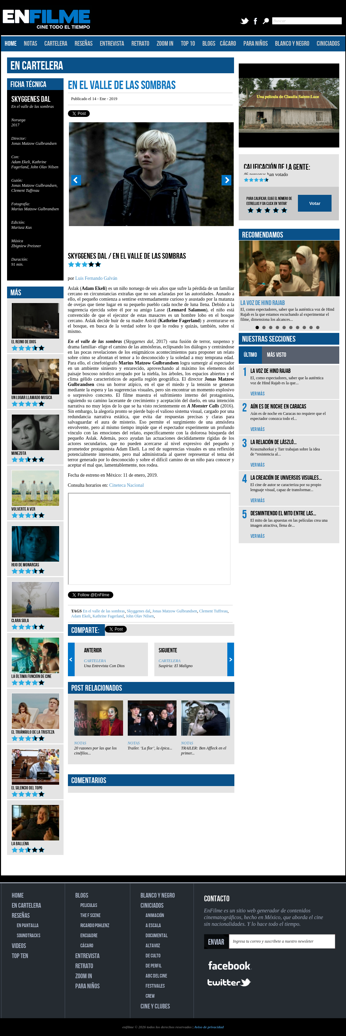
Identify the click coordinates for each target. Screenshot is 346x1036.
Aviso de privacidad (209, 1027)
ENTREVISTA (112, 44)
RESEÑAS (83, 44)
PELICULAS (88, 905)
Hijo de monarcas (35, 563)
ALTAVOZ (153, 946)
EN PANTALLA (28, 925)
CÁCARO (228, 44)
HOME (10, 44)
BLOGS (208, 44)
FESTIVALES (155, 986)
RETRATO (140, 44)
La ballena (35, 841)
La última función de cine (35, 674)
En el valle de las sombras (104, 611)
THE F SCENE (90, 915)
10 (317, 327)
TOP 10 (188, 44)
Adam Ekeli (81, 616)
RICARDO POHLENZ (94, 925)
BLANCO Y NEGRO (292, 44)
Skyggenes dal (138, 611)
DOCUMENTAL (156, 936)
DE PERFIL (153, 966)
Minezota (35, 451)
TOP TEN (20, 956)
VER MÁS (258, 394)
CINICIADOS (328, 44)
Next (226, 180)
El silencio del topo (35, 786)
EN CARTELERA (36, 66)
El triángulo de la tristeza (35, 730)
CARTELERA (55, 44)
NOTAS (30, 44)
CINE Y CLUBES (155, 1006)
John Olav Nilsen (139, 616)
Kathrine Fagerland (107, 616)
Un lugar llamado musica (35, 395)
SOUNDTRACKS (28, 936)
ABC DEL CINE (156, 976)
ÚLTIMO (250, 354)
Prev (76, 180)
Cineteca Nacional (126, 485)
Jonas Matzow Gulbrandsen (174, 611)
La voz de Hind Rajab (262, 303)
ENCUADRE (89, 936)
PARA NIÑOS (255, 44)
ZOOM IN (165, 44)
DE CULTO (153, 956)
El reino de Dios (35, 340)
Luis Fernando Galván (96, 278)
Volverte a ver (35, 507)
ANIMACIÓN (155, 915)
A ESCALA (153, 925)
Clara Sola (35, 618)
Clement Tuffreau (213, 611)
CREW (150, 996)
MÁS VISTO (276, 354)
